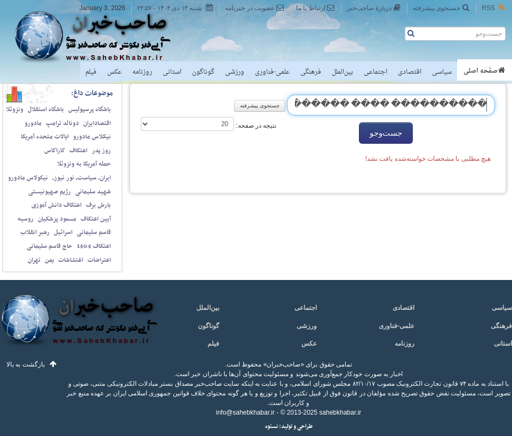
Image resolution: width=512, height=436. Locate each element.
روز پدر (101, 150)
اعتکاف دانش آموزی (56, 205)
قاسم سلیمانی (94, 232)
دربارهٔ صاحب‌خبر (374, 8)
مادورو (33, 123)
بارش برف (98, 205)
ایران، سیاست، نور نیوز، (81, 178)
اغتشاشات (70, 260)
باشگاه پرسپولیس (89, 109)
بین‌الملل (342, 72)
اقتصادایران (97, 123)
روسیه (26, 219)
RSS (494, 8)
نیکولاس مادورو (28, 178)
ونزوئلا (14, 109)
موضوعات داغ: (92, 93)
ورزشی (234, 72)
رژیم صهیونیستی (49, 191)
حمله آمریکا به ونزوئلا (84, 164)
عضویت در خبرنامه (254, 8)
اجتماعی (375, 72)
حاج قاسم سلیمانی (50, 246)
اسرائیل (63, 232)
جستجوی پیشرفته (441, 8)
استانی (172, 72)
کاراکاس (54, 150)
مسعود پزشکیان (57, 219)
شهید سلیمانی (93, 191)
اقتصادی (409, 72)
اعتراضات (99, 260)
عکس (114, 72)
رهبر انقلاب (35, 232)
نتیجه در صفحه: (255, 125)
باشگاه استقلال (46, 109)
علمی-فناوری (272, 72)
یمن (49, 260)
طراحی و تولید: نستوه (289, 427)
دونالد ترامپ (62, 123)
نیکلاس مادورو (92, 136)
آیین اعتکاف (96, 219)
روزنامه (142, 72)
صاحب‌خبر (100, 36)
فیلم (91, 72)
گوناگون (203, 72)
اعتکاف (78, 150)
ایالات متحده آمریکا (45, 136)
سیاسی (442, 72)
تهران (34, 260)
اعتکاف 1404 (94, 246)
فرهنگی (310, 72)
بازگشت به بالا (25, 364)
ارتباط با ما (315, 8)
